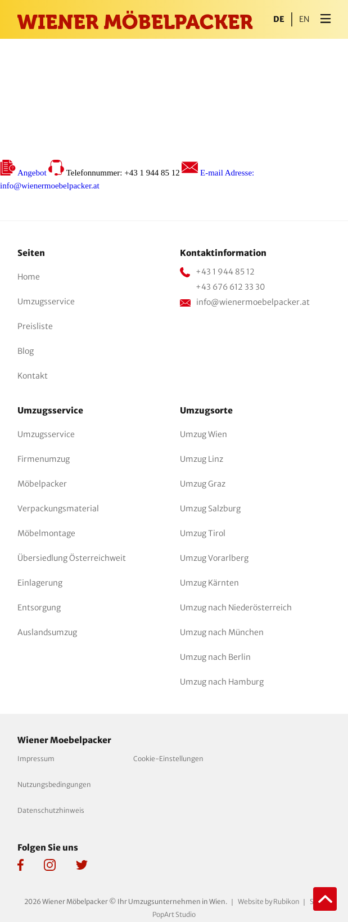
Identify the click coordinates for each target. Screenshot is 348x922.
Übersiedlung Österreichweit (71, 558)
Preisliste (35, 326)
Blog (25, 351)
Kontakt (32, 376)
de (278, 19)
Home (28, 277)
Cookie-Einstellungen (168, 758)
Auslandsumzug (47, 632)
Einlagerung (39, 583)
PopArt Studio (174, 914)
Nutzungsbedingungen (54, 784)
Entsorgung (39, 607)
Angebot (24, 172)
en (304, 19)
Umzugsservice (46, 301)
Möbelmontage (46, 533)
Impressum (36, 758)
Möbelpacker (42, 484)
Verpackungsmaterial (58, 508)
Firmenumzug (43, 459)
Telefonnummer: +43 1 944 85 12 (115, 172)
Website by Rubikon (269, 901)
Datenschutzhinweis (50, 810)
